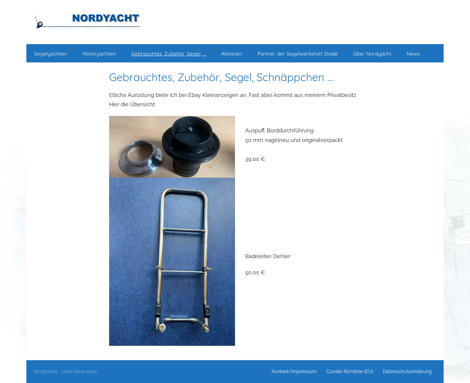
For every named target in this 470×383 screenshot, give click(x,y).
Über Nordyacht (372, 53)
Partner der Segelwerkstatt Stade (297, 53)
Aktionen (231, 53)
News (413, 53)
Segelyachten (50, 53)
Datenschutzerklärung (407, 371)
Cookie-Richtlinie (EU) (349, 371)
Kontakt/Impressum (294, 371)
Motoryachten (99, 53)
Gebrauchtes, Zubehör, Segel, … (168, 53)
